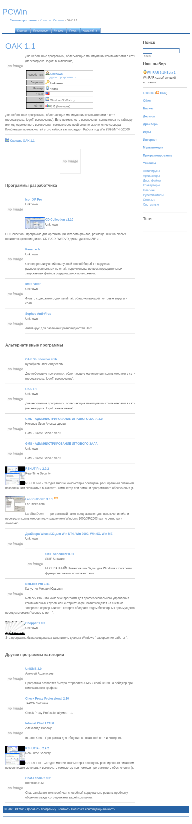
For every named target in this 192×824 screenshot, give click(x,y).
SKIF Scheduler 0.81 (59, 554)
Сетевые (58, 20)
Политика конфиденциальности (93, 809)
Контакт (63, 809)
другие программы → (63, 77)
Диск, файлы (152, 180)
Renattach (32, 249)
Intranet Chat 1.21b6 (39, 723)
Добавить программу (41, 809)
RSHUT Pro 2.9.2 (37, 468)
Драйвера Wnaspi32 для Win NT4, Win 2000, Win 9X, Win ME (68, 534)
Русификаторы (153, 195)
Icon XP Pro (33, 199)
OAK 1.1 (31, 389)
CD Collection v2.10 (59, 219)
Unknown (56, 73)
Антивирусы (151, 171)
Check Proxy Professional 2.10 (47, 698)
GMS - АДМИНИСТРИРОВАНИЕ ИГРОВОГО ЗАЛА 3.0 (64, 419)
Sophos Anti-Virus (38, 313)
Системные (151, 204)
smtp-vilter (32, 284)
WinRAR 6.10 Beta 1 (161, 72)
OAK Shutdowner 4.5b (41, 359)
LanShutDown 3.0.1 (41, 499)
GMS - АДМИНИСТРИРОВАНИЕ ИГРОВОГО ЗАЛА (61, 443)
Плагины (149, 190)
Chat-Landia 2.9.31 (38, 778)
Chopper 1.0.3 (35, 623)
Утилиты (45, 20)
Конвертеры (151, 185)
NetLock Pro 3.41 (37, 584)
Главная (148, 93)
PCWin (19, 809)
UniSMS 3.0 (33, 669)
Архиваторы (151, 176)
